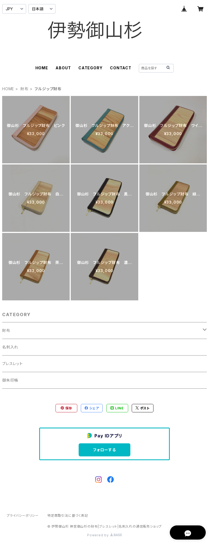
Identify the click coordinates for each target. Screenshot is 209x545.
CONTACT (120, 68)
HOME (41, 68)
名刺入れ (10, 347)
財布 (24, 88)
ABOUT (63, 68)
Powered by (104, 535)
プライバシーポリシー (23, 515)
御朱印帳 (10, 380)
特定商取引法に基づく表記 (67, 515)
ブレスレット (12, 363)
